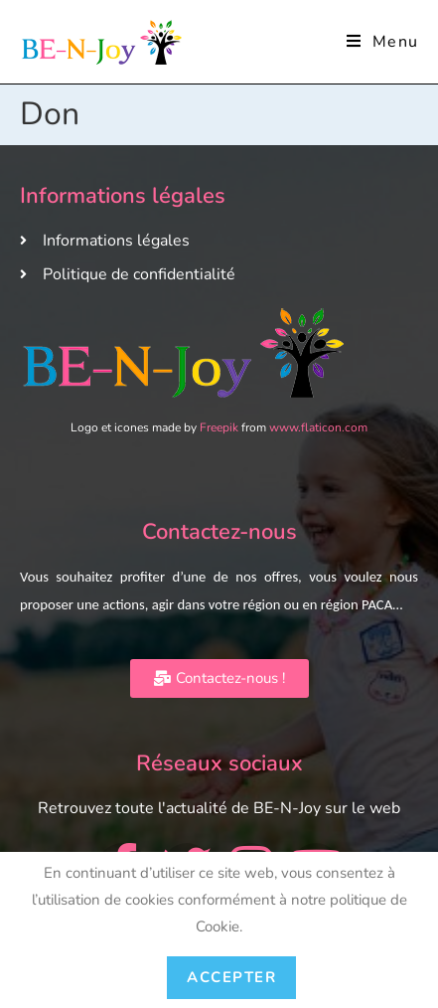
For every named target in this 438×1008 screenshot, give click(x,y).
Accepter (231, 977)
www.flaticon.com (318, 427)
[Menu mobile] (382, 42)
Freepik (219, 427)
